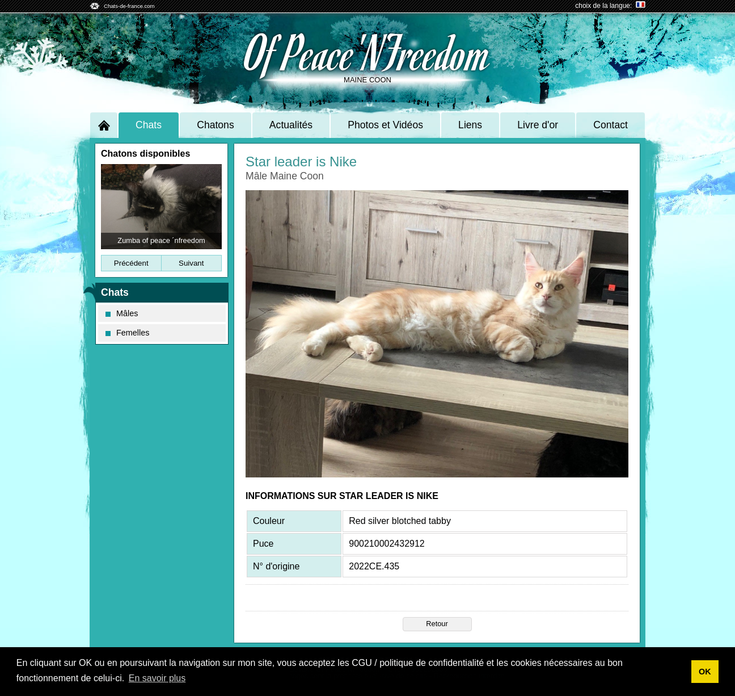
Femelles (127, 332)
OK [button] (705, 671)
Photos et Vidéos (385, 125)
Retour (436, 623)
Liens (470, 125)
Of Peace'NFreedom (368, 51)
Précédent (131, 263)
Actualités (290, 125)
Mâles (121, 313)
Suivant (191, 263)
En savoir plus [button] (157, 678)
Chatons (215, 125)
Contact (610, 125)
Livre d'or (537, 125)
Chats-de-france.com (129, 6)
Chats (149, 125)
